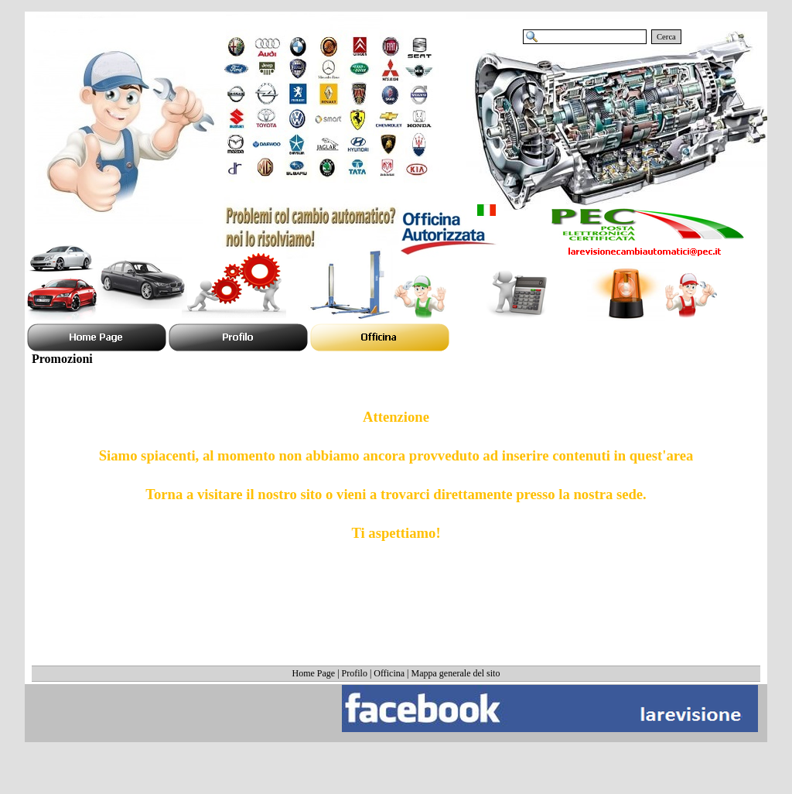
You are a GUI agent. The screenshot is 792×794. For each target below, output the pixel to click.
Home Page (314, 673)
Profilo (354, 673)
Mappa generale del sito (455, 673)
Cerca (666, 37)
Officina (389, 673)
